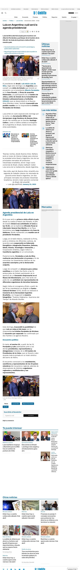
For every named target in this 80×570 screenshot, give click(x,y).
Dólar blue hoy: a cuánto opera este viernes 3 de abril (9, 560)
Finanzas (35, 17)
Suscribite (31, 415)
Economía (25, 17)
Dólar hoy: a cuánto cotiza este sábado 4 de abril (49, 60)
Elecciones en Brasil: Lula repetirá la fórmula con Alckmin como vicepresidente (15, 137)
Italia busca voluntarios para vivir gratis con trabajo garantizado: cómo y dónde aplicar (51, 172)
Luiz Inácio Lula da (28, 84)
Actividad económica (16, 9)
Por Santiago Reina (7, 552)
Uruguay (73, 17)
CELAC (5, 407)
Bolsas (48, 210)
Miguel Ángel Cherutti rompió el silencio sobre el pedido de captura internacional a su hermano (20, 52)
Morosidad (26, 9)
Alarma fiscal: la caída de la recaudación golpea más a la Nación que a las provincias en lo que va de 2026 (49, 98)
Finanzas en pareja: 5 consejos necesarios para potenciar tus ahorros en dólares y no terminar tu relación (49, 518)
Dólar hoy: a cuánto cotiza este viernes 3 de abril (30, 541)
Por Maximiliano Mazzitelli (28, 562)
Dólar (16, 17)
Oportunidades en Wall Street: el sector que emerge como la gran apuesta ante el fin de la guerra (49, 85)
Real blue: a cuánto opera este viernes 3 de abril (49, 541)
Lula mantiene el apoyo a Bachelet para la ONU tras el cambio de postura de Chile (11, 448)
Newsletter (76, 17)
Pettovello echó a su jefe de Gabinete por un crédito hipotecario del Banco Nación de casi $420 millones (54, 463)
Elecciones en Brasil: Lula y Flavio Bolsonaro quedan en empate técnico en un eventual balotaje (54, 442)
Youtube (19, 569)
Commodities (53, 210)
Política (45, 17)
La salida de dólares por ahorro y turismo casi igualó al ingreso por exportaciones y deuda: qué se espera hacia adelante (51, 136)
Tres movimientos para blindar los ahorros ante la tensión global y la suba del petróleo (30, 554)
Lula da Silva (19, 20)
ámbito (5, 20)
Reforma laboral (44, 9)
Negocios (54, 17)
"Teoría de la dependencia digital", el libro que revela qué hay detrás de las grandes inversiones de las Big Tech (49, 71)
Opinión (64, 17)
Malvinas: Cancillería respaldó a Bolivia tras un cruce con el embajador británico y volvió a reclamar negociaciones (51, 155)
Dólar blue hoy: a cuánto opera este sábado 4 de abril (48, 52)
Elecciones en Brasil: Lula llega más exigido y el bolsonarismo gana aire (30, 448)
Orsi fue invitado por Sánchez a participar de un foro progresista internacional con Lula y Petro (34, 140)
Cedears (59, 210)
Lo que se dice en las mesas (67, 9)
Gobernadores (34, 9)
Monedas (44, 210)
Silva (5, 86)
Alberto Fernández (32, 90)
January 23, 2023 (29, 184)
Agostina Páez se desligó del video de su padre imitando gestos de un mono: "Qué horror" (51, 119)
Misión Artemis (55, 9)
